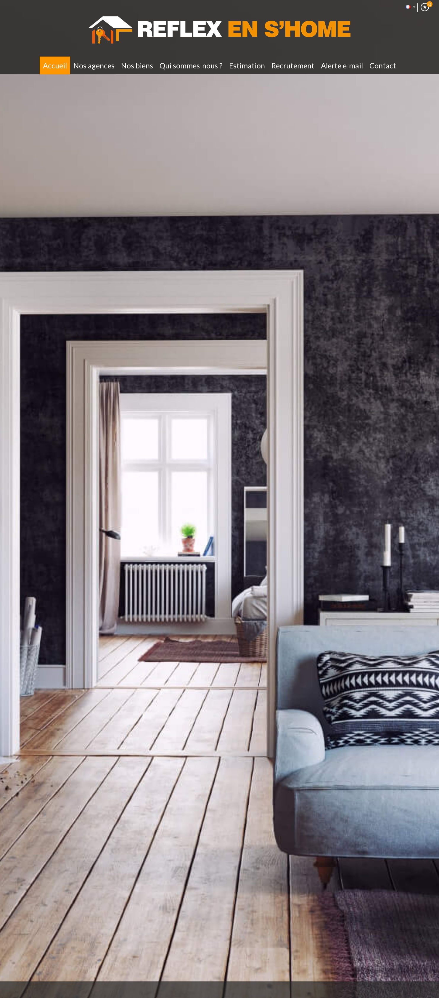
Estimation (247, 65)
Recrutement (292, 65)
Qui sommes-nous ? (191, 65)
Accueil (55, 65)
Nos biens (137, 65)
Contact (382, 65)
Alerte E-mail (342, 65)
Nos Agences (94, 65)
